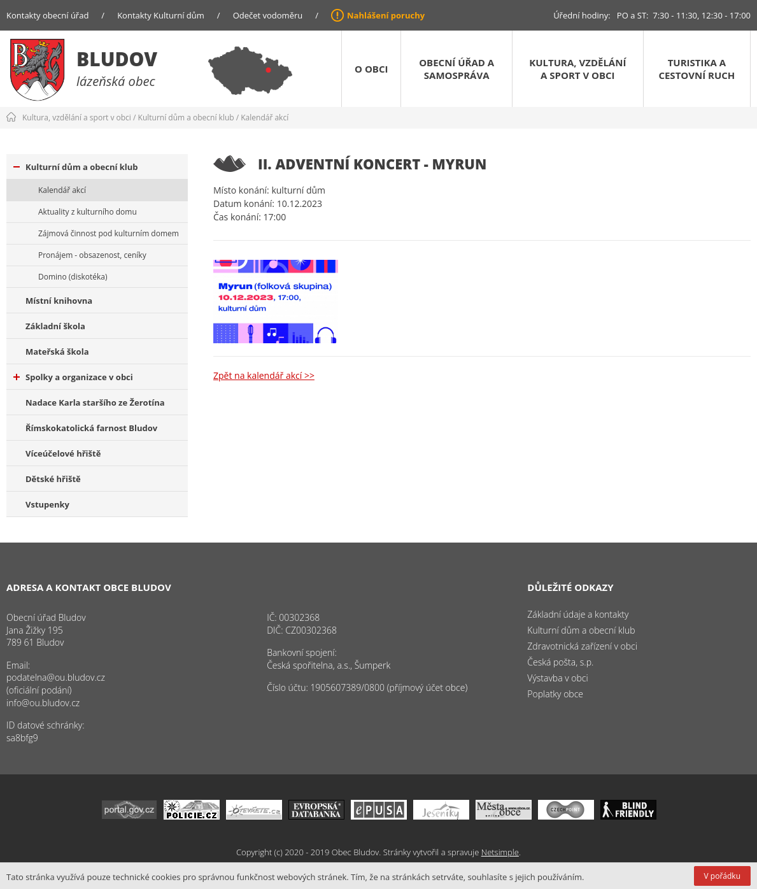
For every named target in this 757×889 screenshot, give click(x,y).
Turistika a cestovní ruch (696, 69)
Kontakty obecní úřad (47, 15)
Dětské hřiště (53, 479)
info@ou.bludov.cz (43, 703)
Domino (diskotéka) (72, 276)
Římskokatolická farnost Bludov (91, 428)
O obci (371, 68)
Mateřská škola (56, 351)
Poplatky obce (555, 694)
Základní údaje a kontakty (577, 614)
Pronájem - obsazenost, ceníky (92, 255)
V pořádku (722, 876)
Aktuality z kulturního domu (87, 211)
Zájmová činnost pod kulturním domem (108, 233)
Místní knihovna (58, 300)
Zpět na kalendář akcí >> (264, 375)
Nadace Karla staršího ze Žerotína (95, 402)
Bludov (116, 59)
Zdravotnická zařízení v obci (582, 646)
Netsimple (500, 852)
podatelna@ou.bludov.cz (55, 677)
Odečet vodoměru (268, 15)
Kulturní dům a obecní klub (186, 117)
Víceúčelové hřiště (63, 453)
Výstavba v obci (557, 678)
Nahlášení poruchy (386, 15)
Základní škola (55, 326)
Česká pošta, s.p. (560, 662)
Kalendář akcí (264, 117)
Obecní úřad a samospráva (456, 69)
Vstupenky (47, 504)
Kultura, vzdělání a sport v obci (577, 69)
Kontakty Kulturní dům (160, 15)
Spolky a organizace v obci (73, 377)
